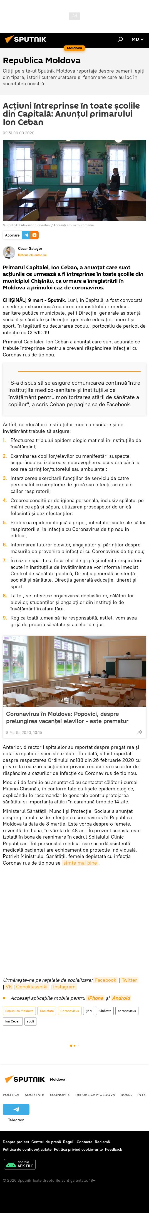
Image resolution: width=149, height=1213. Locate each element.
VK (9, 986)
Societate (47, 1011)
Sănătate (104, 1011)
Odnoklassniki (32, 986)
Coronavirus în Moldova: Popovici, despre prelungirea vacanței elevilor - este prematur (67, 717)
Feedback (113, 1149)
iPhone (95, 998)
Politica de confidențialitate (27, 1149)
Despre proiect (16, 1141)
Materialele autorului (32, 255)
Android (121, 998)
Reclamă (102, 1141)
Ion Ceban (12, 1021)
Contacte (85, 1141)
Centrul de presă (46, 1141)
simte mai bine (80, 863)
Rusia (126, 1094)
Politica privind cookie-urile (78, 1149)
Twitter (129, 980)
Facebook (105, 980)
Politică (11, 1094)
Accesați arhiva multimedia (73, 225)
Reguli (68, 1141)
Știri (89, 1011)
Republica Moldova (19, 1011)
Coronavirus (69, 1011)
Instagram (64, 986)
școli (30, 1021)
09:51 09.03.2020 (18, 132)
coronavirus (127, 1011)
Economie (60, 1094)
